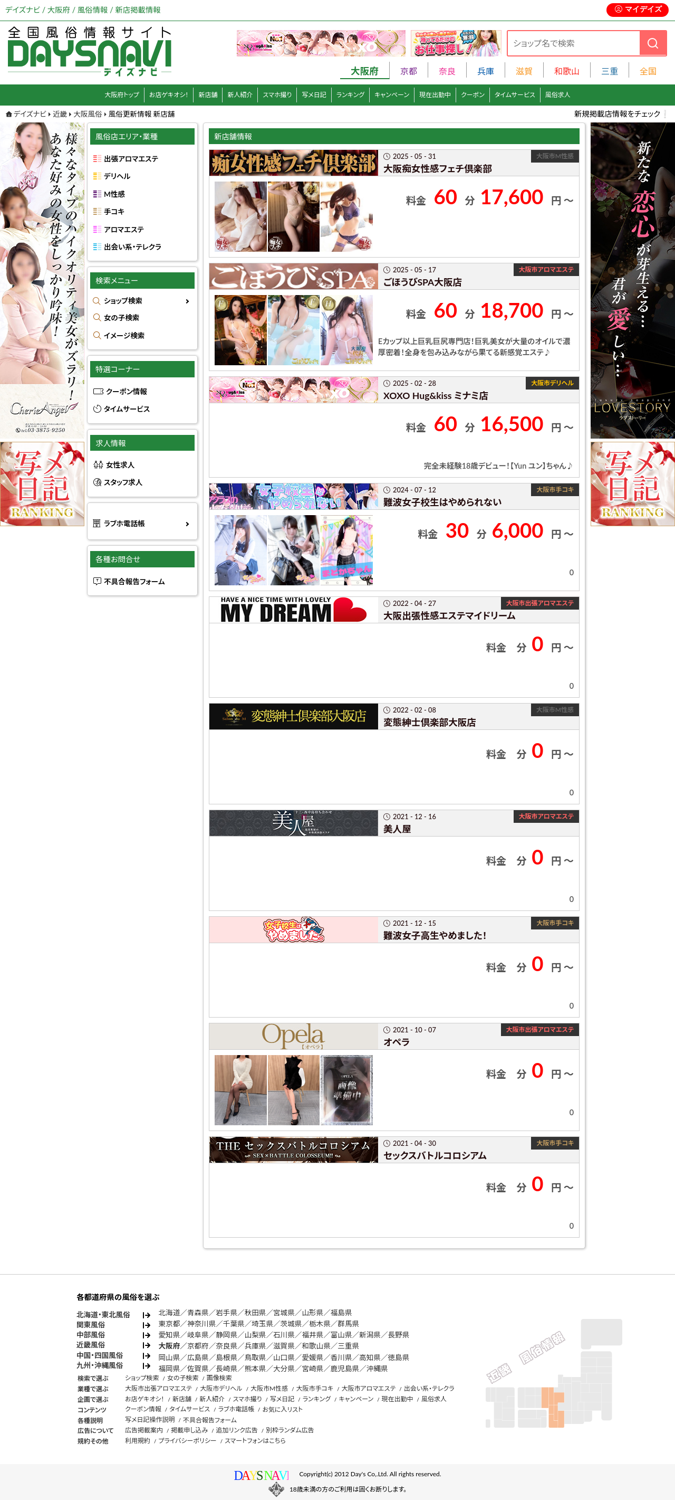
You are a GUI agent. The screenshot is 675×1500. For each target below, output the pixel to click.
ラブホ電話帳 (124, 523)
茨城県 (291, 1323)
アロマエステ (124, 229)
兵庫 (485, 71)
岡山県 (169, 1357)
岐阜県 (198, 1335)
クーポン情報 (126, 391)
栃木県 (320, 1323)
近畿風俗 (90, 1345)
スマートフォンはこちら (255, 1441)
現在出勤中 (435, 95)
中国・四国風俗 (99, 1355)
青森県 (198, 1312)
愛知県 (169, 1335)
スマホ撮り (277, 95)
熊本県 (255, 1368)
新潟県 (370, 1335)
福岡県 (169, 1368)
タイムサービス (515, 95)
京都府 (198, 1346)
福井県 (312, 1335)
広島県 (198, 1357)
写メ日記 (314, 95)
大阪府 (169, 1346)
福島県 (341, 1312)
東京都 (169, 1323)
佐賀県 (198, 1368)
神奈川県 (201, 1323)
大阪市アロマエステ (368, 1388)
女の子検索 (121, 318)
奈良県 (226, 1346)
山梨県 (255, 1335)
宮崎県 (312, 1368)
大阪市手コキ (314, 1388)
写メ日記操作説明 (150, 1419)
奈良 (447, 71)
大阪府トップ (121, 95)
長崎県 (226, 1368)
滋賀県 (284, 1346)
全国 (648, 71)
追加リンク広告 (237, 1430)
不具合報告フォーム (134, 581)
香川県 (341, 1357)
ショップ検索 (123, 301)
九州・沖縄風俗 (99, 1365)
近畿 (60, 114)
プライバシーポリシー (187, 1441)
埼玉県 (262, 1323)
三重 (609, 71)
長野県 (399, 1335)
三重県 (348, 1346)
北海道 (169, 1312)
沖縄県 (377, 1368)
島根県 (226, 1357)
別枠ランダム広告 (290, 1430)
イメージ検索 (124, 335)
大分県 (284, 1368)
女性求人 (120, 465)
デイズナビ (30, 114)
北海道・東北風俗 (103, 1315)
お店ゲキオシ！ (169, 95)
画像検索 (219, 1378)
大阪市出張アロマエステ (158, 1388)
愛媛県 (312, 1357)
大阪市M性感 (269, 1388)
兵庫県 (255, 1346)
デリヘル (117, 176)
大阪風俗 (87, 114)
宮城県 (284, 1312)
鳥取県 (255, 1357)
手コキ (114, 211)
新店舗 (207, 95)
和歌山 (567, 71)
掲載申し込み (189, 1430)
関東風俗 (90, 1325)
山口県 (284, 1357)
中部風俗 (90, 1335)
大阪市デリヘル (221, 1388)
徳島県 (399, 1357)
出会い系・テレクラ (132, 247)
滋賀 (524, 71)
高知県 (370, 1357)
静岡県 (226, 1335)
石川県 (284, 1335)
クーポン (473, 95)
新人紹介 (240, 95)
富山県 (341, 1335)
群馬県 (348, 1323)
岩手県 (226, 1312)
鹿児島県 (345, 1368)
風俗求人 (558, 95)
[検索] (653, 43)
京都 (408, 71)
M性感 (114, 194)
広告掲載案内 (144, 1430)
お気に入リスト (282, 1409)
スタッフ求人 (123, 482)
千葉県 (234, 1323)
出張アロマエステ (131, 159)
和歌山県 (316, 1346)
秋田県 (255, 1312)
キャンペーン (391, 95)
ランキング (350, 95)
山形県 (312, 1312)
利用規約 (137, 1441)
